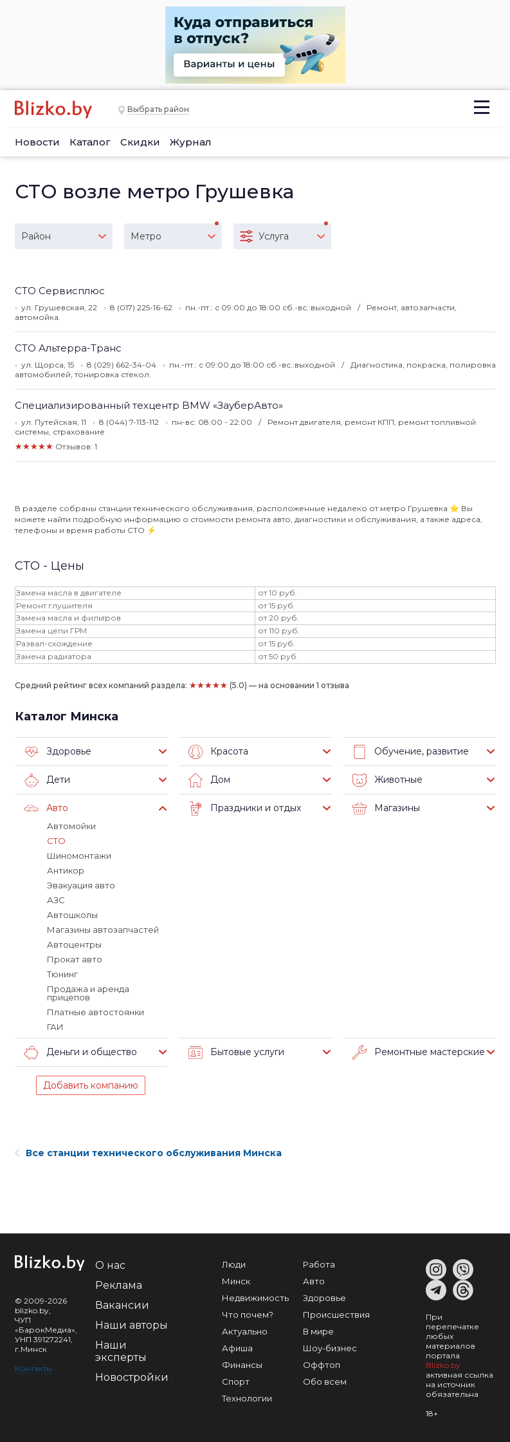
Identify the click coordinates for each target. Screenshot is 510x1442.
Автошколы (72, 915)
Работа (319, 1264)
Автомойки (71, 826)
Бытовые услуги (236, 1052)
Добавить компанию (90, 1085)
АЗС (56, 900)
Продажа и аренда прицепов (88, 993)
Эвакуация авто (81, 885)
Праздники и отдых (244, 808)
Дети (47, 780)
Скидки (140, 142)
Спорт (236, 1381)
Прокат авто (74, 959)
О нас (110, 1265)
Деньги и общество (80, 1052)
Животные (387, 780)
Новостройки (131, 1377)
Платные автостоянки (95, 1012)
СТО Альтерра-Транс (68, 348)
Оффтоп (321, 1365)
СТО (56, 841)
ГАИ (55, 1027)
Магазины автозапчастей (103, 929)
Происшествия (336, 1314)
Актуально (245, 1331)
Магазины (386, 808)
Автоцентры (74, 944)
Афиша (237, 1348)
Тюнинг (62, 974)
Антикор (65, 870)
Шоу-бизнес (330, 1348)
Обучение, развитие (410, 752)
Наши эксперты (121, 1351)
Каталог (90, 142)
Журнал (191, 142)
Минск (236, 1281)
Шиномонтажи (79, 855)
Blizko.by (443, 1365)
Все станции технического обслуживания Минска (148, 1153)
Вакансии (122, 1305)
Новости (37, 142)
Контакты (33, 1368)
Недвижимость (255, 1298)
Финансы (242, 1365)
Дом (209, 780)
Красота (218, 752)
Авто (46, 808)
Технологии (247, 1398)
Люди (234, 1264)
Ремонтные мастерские (418, 1052)
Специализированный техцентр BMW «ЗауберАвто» (149, 405)
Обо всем (325, 1381)
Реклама (118, 1285)
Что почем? (247, 1314)
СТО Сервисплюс (60, 291)
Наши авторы (131, 1325)
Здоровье (57, 752)
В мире (318, 1331)
